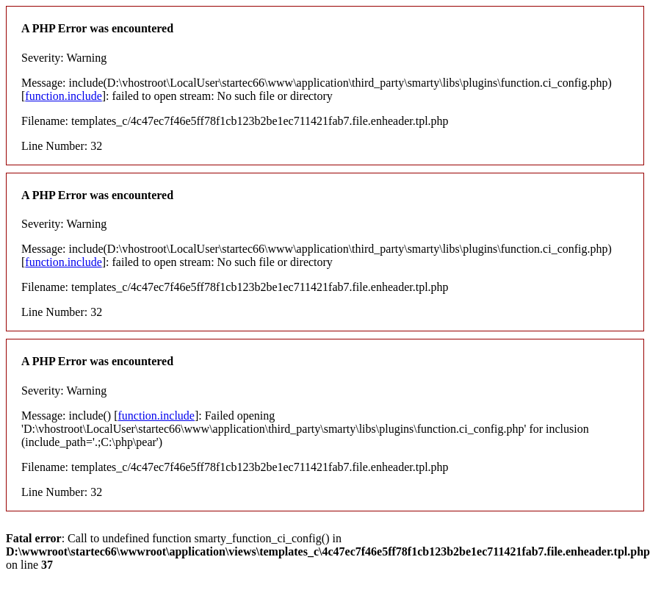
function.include (63, 96)
